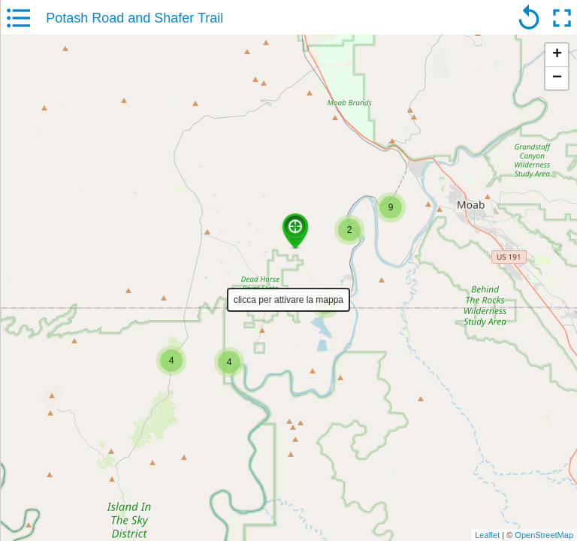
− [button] (557, 78)
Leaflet (487, 534)
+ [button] (557, 55)
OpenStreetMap (544, 534)
